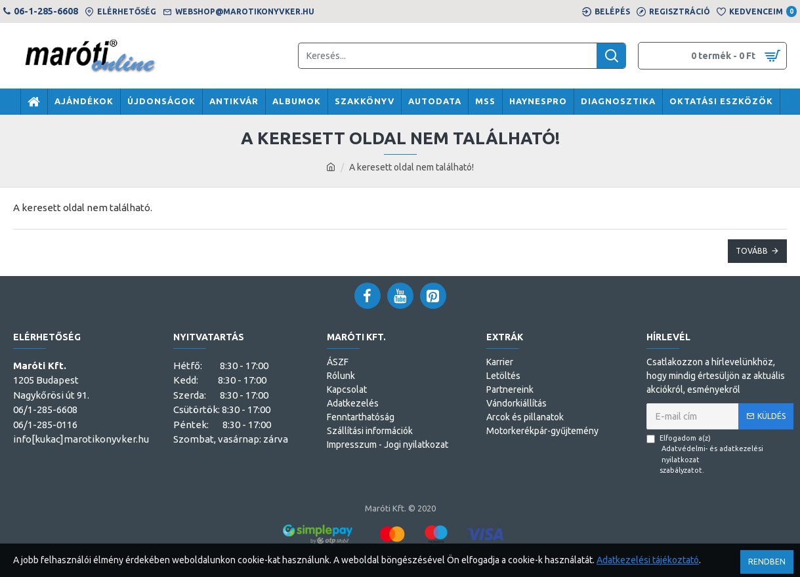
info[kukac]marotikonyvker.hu (81, 439)
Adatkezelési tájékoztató (648, 560)
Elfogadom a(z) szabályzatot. (719, 454)
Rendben (767, 561)
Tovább (752, 251)
